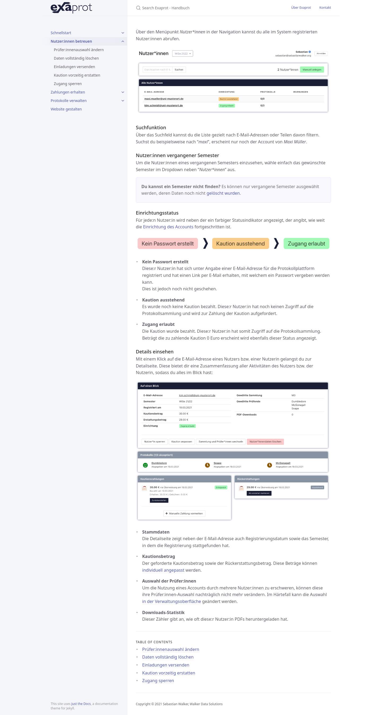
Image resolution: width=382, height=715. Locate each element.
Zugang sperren (68, 83)
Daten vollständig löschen (76, 58)
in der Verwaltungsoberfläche (171, 601)
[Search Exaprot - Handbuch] (198, 8)
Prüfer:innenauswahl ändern (79, 49)
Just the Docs (81, 703)
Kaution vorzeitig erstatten (77, 75)
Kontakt (325, 7)
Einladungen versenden (74, 66)
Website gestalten (66, 109)
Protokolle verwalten (69, 100)
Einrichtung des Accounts (168, 227)
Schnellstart (61, 32)
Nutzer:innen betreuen (71, 41)
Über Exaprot (301, 7)
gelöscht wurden (223, 193)
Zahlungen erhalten (68, 92)
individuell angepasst (163, 570)
